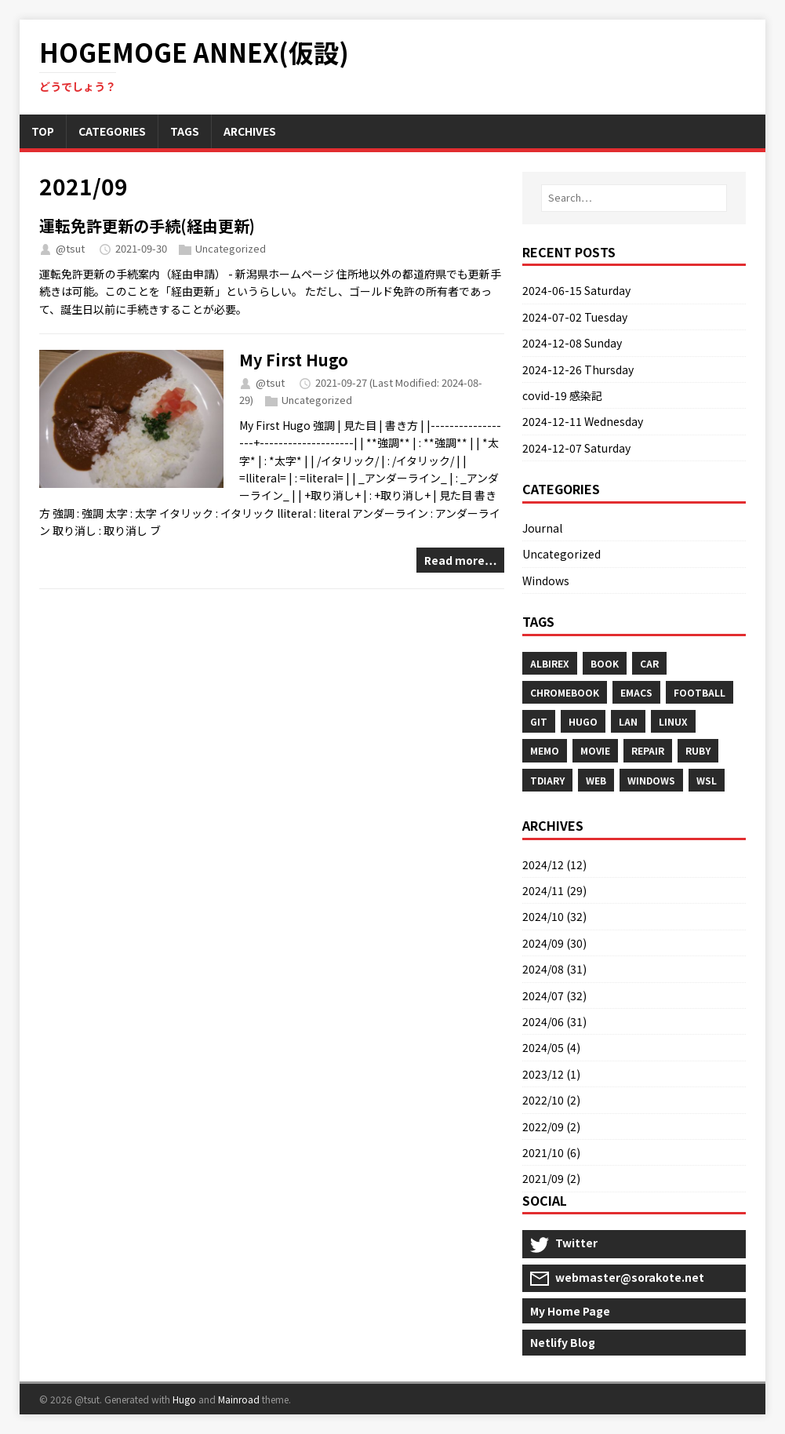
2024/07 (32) (554, 995)
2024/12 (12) (554, 864)
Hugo (583, 721)
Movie (595, 750)
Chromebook (564, 692)
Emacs (636, 692)
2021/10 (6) (551, 1152)
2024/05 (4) (551, 1047)
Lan (628, 721)
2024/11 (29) (554, 890)
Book (605, 663)
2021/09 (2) (551, 1178)
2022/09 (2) (551, 1126)
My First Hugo (293, 359)
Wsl (706, 780)
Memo (544, 750)
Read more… (460, 560)
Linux (673, 721)
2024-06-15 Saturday (576, 290)
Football (699, 692)
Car (649, 663)
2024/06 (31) (554, 1021)
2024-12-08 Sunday (572, 343)
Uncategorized (230, 248)
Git (538, 721)
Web (596, 780)
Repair (647, 750)
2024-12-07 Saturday (576, 448)
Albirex (549, 663)
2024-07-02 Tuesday (574, 317)
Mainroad (239, 1399)
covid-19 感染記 (562, 395)
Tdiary (547, 780)
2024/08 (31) (554, 969)
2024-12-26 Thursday (578, 369)
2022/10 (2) (551, 1100)
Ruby (697, 750)
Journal (542, 528)
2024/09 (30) (554, 943)
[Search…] (634, 198)
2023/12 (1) (551, 1074)
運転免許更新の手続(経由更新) (147, 225)
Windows (545, 580)
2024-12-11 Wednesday (582, 421)
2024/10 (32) (554, 916)
